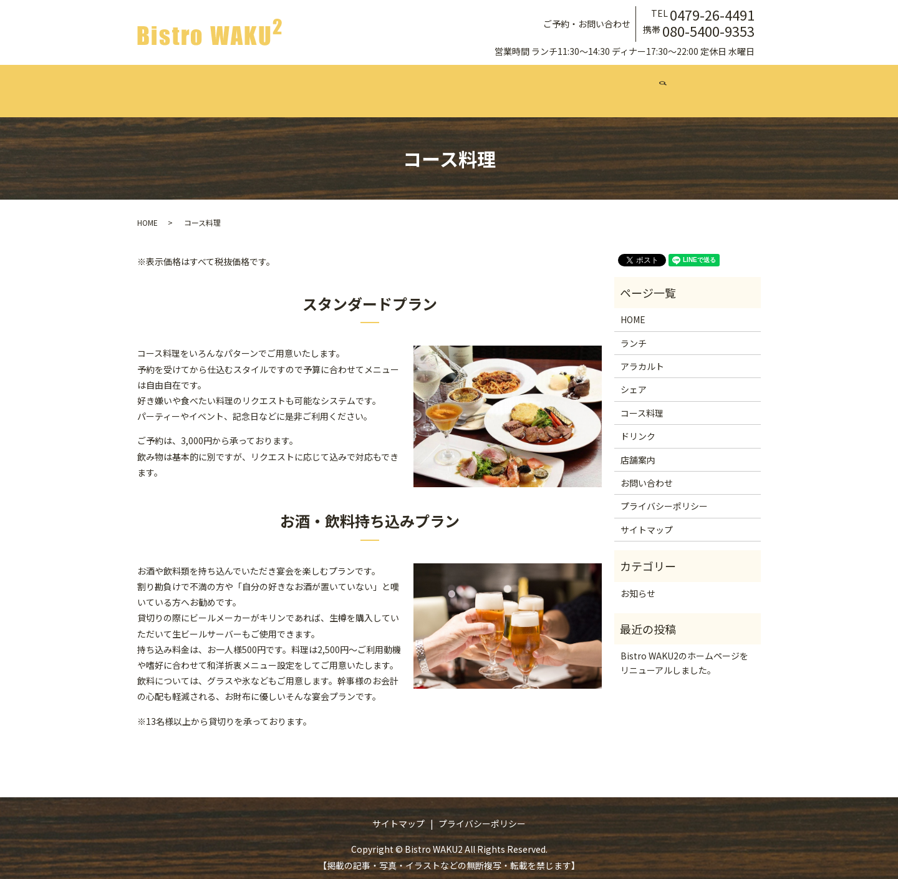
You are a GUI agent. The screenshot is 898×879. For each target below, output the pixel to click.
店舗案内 (575, 84)
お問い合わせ (645, 84)
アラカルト (327, 84)
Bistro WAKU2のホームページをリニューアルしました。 (684, 651)
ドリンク (514, 84)
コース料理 (449, 84)
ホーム (214, 84)
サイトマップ (646, 518)
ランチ (266, 84)
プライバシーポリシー (664, 494)
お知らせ (637, 581)
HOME (147, 210)
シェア (388, 84)
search (704, 85)
